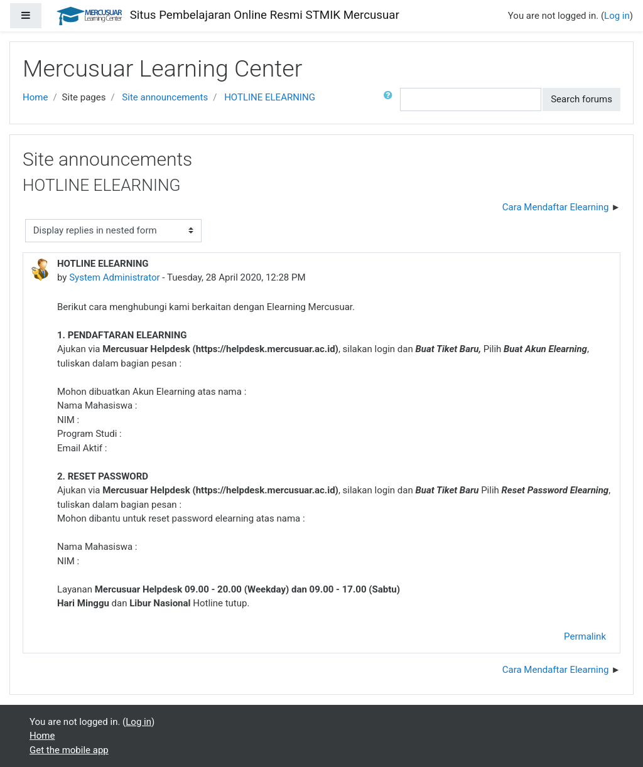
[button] (390, 99)
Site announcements (165, 97)
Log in (617, 15)
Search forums (581, 99)
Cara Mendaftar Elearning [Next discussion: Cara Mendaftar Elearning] (555, 207)
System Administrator (114, 277)
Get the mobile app (69, 750)
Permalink (585, 636)
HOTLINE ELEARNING (269, 97)
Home (35, 97)
